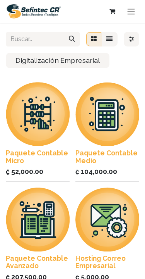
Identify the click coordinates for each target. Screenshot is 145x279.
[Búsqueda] (72, 39)
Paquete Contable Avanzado (37, 262)
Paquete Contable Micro (37, 156)
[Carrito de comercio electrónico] (112, 11)
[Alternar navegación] (131, 11)
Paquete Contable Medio (106, 156)
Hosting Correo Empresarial (100, 262)
